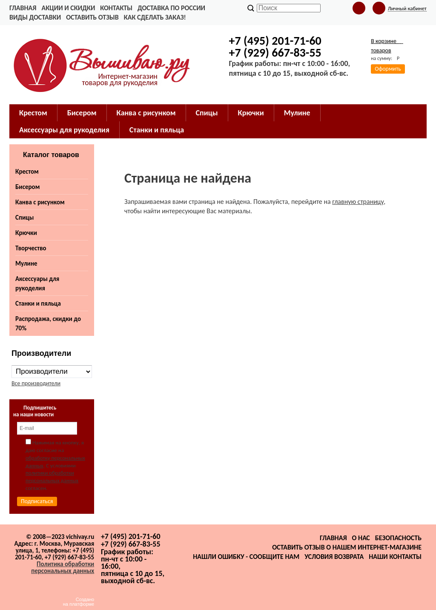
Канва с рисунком (40, 202)
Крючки (26, 233)
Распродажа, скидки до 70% (48, 323)
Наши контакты (395, 557)
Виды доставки (35, 17)
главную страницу (358, 202)
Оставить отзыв (92, 17)
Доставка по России (171, 8)
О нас (361, 538)
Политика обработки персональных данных (62, 567)
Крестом (27, 171)
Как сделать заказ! (155, 17)
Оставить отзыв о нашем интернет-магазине (347, 547)
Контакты (116, 8)
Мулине (26, 263)
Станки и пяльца (38, 303)
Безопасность (398, 538)
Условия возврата (334, 557)
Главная (22, 8)
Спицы (24, 217)
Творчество (30, 248)
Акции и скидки (68, 8)
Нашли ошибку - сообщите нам (246, 557)
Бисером (27, 187)
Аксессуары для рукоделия (37, 283)
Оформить (388, 68)
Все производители (35, 383)
